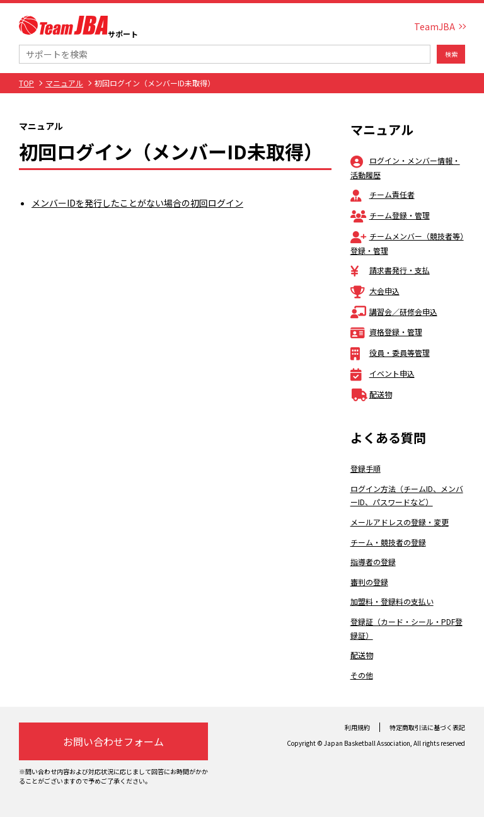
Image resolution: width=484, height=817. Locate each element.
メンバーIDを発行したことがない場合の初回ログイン (137, 203)
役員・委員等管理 (390, 352)
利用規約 (357, 727)
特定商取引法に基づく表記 (427, 727)
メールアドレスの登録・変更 (399, 522)
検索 (451, 54)
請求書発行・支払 (390, 270)
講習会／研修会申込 (393, 311)
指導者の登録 (373, 561)
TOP (26, 82)
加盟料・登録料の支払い (392, 601)
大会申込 (375, 290)
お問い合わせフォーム (113, 741)
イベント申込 (382, 373)
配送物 (371, 394)
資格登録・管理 (386, 331)
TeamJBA (434, 26)
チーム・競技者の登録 (388, 542)
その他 (361, 675)
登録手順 (365, 468)
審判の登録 (369, 581)
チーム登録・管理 (390, 215)
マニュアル (64, 82)
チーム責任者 (382, 194)
